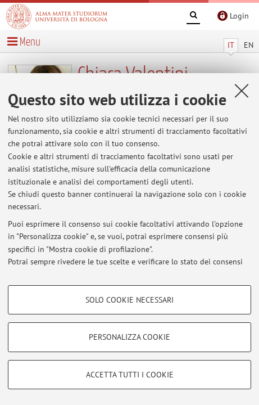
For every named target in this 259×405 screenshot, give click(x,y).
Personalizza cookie (129, 337)
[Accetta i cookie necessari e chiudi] (242, 91)
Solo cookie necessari (129, 300)
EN (248, 45)
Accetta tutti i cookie (130, 375)
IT (231, 45)
